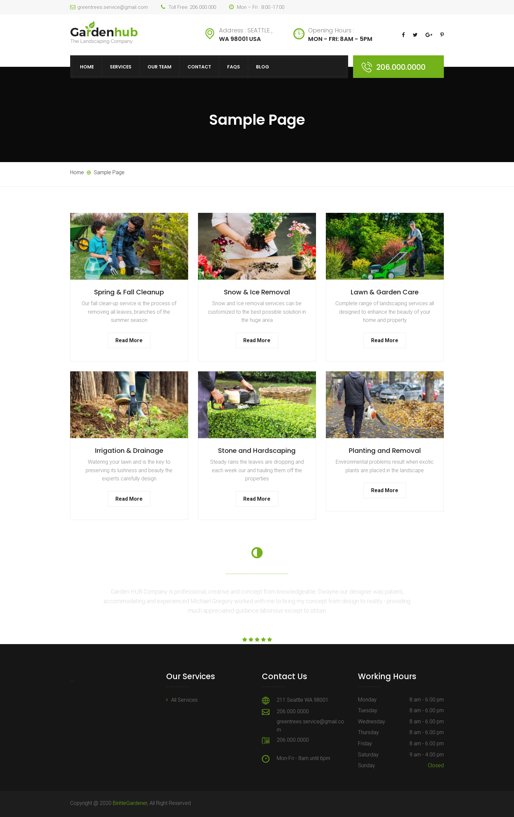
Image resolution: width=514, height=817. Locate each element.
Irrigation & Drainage (129, 450)
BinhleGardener (130, 803)
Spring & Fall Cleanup (129, 292)
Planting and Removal (385, 450)
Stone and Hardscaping (257, 450)
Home (87, 67)
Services (120, 67)
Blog (262, 67)
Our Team (159, 67)
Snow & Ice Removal (257, 292)
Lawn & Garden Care (385, 292)
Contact (199, 67)
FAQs (233, 67)
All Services (184, 700)
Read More (129, 340)
